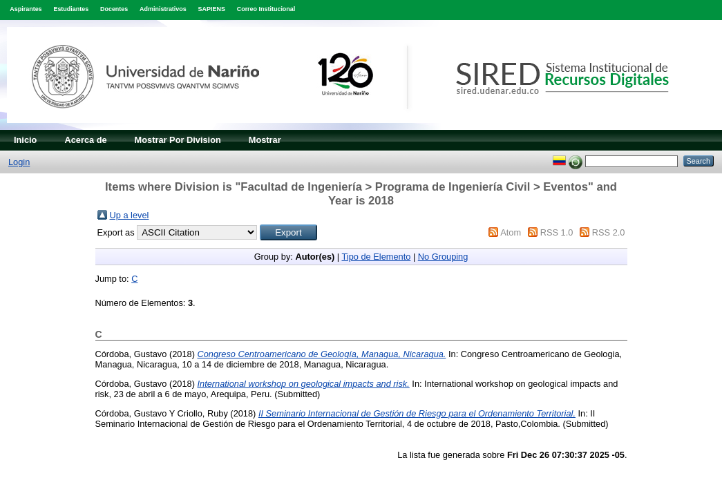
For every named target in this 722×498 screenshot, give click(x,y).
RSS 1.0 (556, 232)
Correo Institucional (266, 9)
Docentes (114, 9)
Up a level (129, 215)
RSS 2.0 (608, 232)
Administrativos (163, 9)
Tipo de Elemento (376, 256)
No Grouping (443, 256)
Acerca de (85, 140)
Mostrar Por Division (178, 140)
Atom (510, 232)
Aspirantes (25, 9)
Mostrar (265, 140)
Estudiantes (70, 9)
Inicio (25, 140)
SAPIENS (211, 9)
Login (19, 162)
